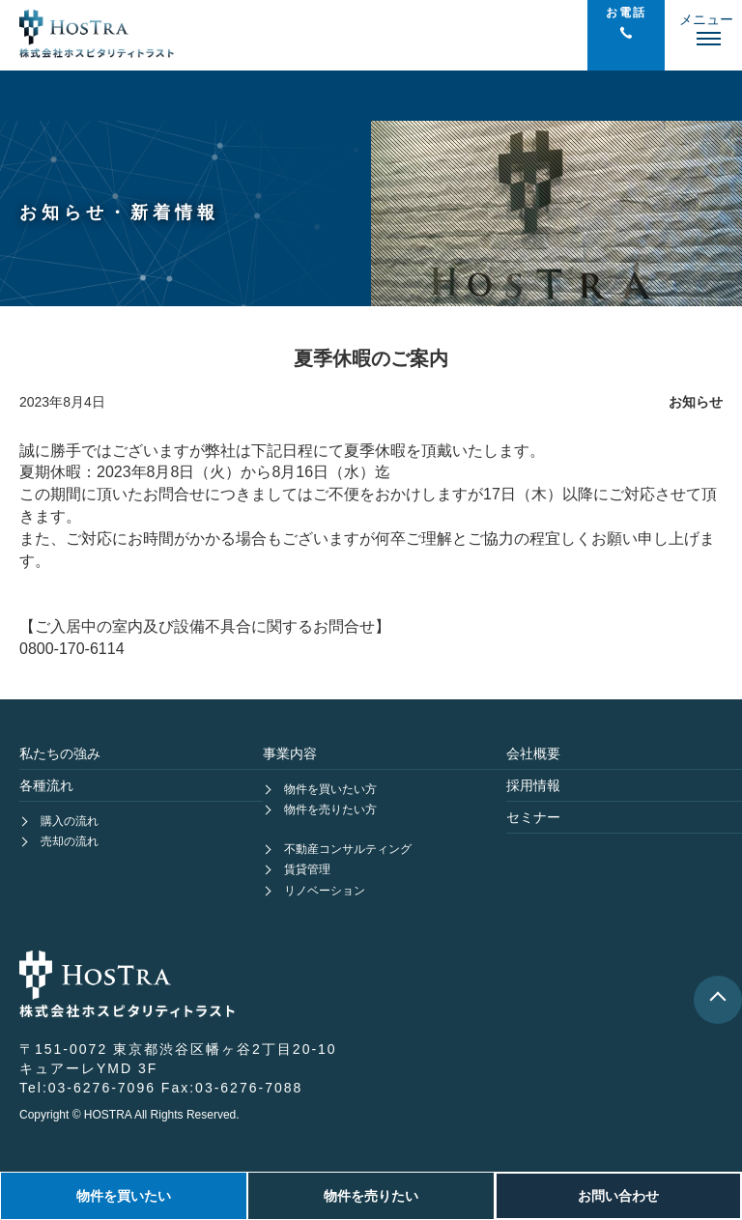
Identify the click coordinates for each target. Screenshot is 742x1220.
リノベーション (324, 890)
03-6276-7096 (102, 1087)
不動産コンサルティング (348, 849)
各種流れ (46, 785)
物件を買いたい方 (330, 789)
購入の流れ (70, 821)
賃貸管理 (307, 869)
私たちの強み (59, 753)
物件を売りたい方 (330, 809)
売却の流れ (70, 841)
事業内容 (290, 753)
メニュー (706, 19)
